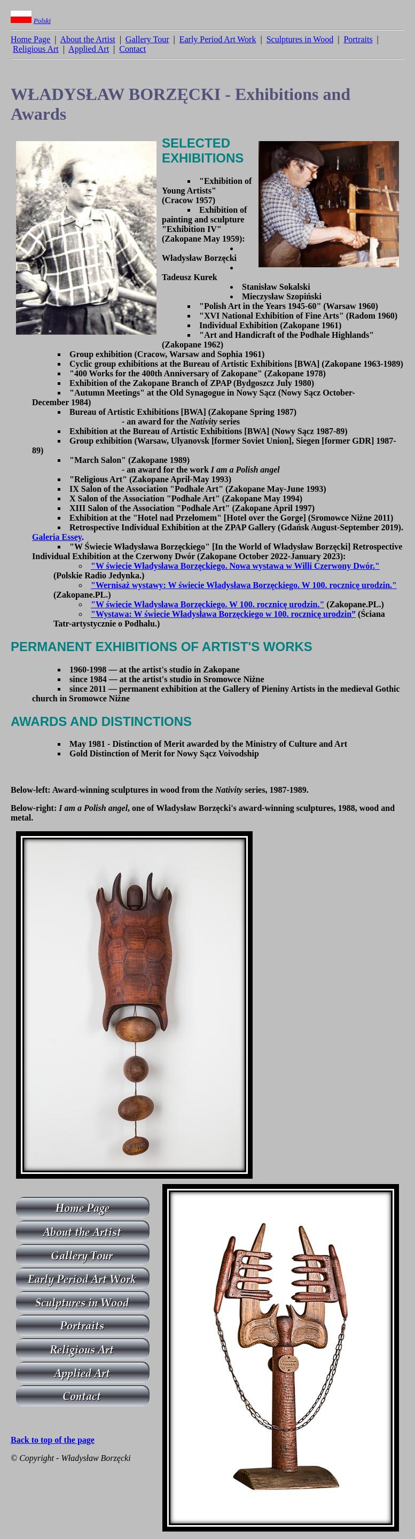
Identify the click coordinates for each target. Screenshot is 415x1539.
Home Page (30, 39)
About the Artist (87, 39)
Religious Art (36, 48)
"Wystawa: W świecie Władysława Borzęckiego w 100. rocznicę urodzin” (223, 613)
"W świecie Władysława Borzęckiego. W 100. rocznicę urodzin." (207, 604)
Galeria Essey (57, 537)
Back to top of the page (53, 1439)
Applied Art (88, 48)
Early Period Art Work (217, 39)
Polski (42, 21)
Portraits (357, 39)
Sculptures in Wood (300, 39)
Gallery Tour (147, 39)
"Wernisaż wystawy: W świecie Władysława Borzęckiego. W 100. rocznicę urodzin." (244, 585)
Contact (132, 48)
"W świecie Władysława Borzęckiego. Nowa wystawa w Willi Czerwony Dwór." (235, 565)
